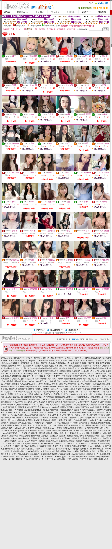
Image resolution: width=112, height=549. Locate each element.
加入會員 (55, 12)
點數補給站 (22, 12)
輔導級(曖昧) (36, 26)
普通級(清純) (50, 26)
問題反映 (102, 12)
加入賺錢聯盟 (56, 330)
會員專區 (39, 12)
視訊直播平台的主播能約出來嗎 (56, 333)
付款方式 (86, 12)
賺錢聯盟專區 (74, 330)
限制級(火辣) (21, 26)
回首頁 (7, 12)
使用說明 (70, 12)
